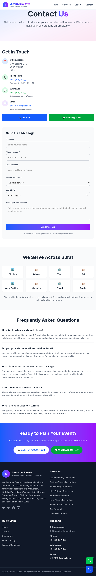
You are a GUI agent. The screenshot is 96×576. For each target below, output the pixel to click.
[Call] (89, 569)
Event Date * (11, 190)
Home (55, 4)
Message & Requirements (16, 203)
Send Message (48, 227)
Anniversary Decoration (61, 486)
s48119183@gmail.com (20, 105)
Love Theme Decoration (61, 500)
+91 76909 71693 (18, 80)
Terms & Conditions (11, 545)
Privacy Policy (8, 540)
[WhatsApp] (89, 560)
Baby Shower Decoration (61, 504)
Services (66, 4)
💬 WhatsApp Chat (71, 117)
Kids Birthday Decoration (62, 491)
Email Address (12, 165)
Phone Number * (13, 152)
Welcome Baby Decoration (62, 477)
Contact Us (7, 536)
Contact (89, 4)
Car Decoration (57, 509)
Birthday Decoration (59, 495)
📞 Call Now (24, 117)
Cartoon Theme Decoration (63, 482)
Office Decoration (58, 513)
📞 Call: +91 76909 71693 (31, 450)
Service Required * (14, 177)
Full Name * (11, 139)
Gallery (78, 4)
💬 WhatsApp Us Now (67, 450)
